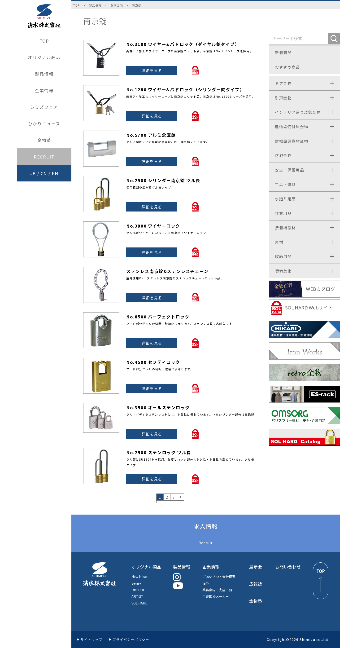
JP (33, 173)
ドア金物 (283, 83)
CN (44, 173)
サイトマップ (91, 639)
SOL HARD (139, 603)
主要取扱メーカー (215, 596)
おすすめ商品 (287, 67)
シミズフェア (44, 107)
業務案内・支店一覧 (217, 589)
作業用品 (283, 213)
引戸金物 (283, 98)
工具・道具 (285, 184)
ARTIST (137, 596)
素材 (279, 242)
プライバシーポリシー (131, 639)
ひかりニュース (44, 123)
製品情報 (44, 74)
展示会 (255, 567)
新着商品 (283, 52)
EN (55, 173)
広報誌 (255, 584)
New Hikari (139, 576)
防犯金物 (116, 5)
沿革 (205, 583)
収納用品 (283, 256)
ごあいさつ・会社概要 (218, 576)
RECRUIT (44, 157)
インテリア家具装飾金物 (298, 112)
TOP (44, 41)
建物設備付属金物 (291, 126)
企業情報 (44, 90)
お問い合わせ (288, 567)
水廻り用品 (285, 199)
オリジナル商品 (44, 57)
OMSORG (138, 589)
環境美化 (283, 271)
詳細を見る (151, 70)
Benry (136, 583)
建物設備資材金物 (291, 141)
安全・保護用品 (289, 170)
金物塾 (44, 140)
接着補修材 (285, 227)
